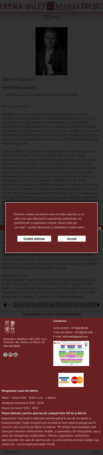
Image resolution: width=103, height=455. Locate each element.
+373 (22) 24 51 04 (83, 333)
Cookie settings (34, 238)
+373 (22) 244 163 (79, 328)
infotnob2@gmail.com (75, 337)
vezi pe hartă (11, 345)
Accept (72, 238)
